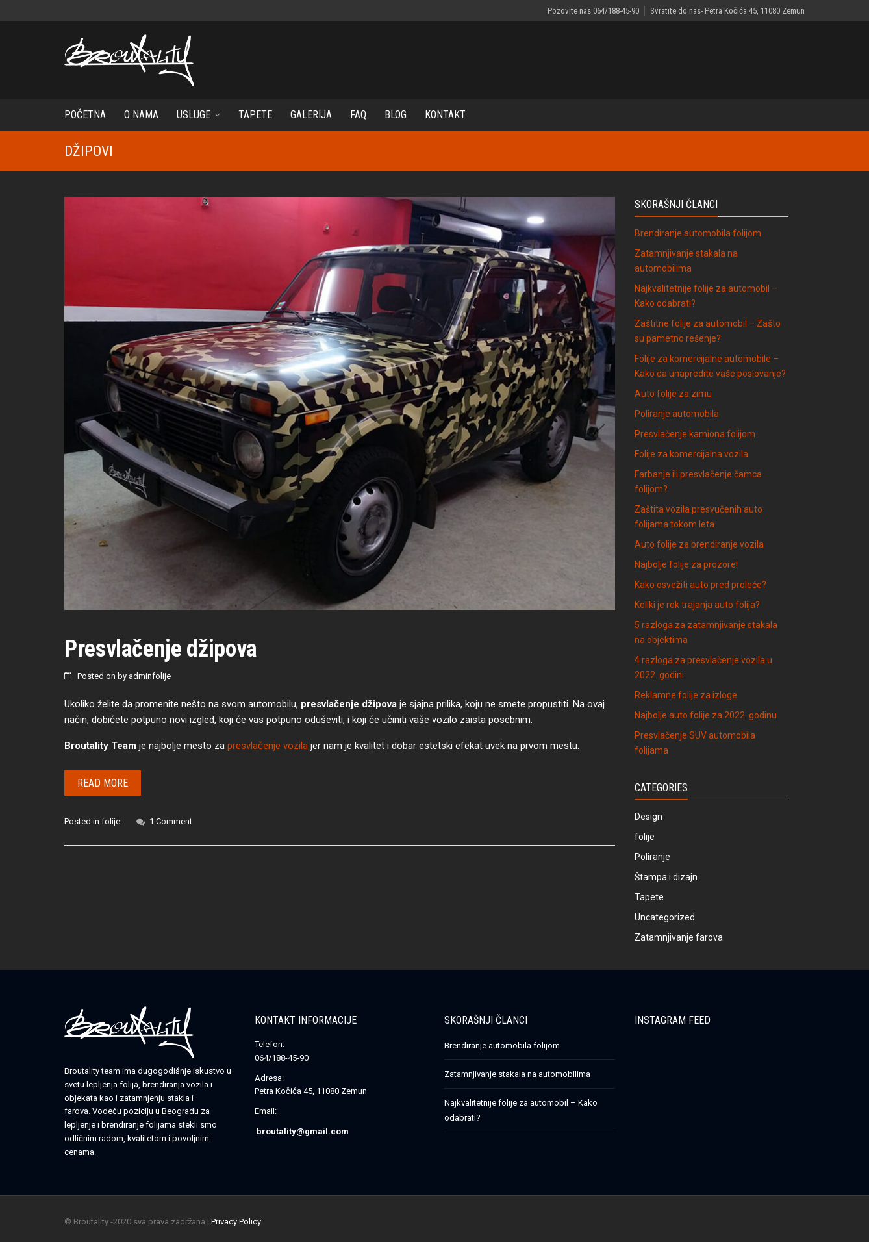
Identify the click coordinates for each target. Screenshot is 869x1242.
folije (110, 821)
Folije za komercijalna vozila (691, 454)
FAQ (358, 114)
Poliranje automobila (677, 414)
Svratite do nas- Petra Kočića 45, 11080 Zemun (727, 11)
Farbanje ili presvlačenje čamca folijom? (698, 481)
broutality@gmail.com (303, 1131)
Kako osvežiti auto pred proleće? (700, 584)
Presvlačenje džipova (160, 649)
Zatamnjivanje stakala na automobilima (686, 260)
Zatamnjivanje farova (679, 937)
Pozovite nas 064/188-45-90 (593, 11)
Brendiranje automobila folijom (698, 233)
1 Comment (170, 821)
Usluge (193, 114)
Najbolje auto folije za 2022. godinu (706, 715)
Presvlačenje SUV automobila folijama (695, 742)
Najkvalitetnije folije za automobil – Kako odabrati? (706, 296)
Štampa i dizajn (666, 877)
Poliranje (652, 857)
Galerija (311, 114)
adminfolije (150, 676)
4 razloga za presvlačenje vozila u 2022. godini (703, 667)
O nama (141, 114)
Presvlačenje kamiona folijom (695, 434)
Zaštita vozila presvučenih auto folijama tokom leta (698, 516)
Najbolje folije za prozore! (686, 564)
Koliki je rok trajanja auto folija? (697, 605)
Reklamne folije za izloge (686, 695)
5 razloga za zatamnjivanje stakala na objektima (706, 632)
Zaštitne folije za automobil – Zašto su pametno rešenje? (708, 331)
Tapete (255, 114)
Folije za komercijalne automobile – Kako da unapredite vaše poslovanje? (710, 366)
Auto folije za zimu (673, 393)
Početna (85, 114)
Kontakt (445, 114)
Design (648, 816)
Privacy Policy (236, 1221)
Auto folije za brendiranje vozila (699, 544)
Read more (102, 783)
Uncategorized (665, 917)
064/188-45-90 (282, 1058)
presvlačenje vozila (267, 746)
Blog (395, 114)
